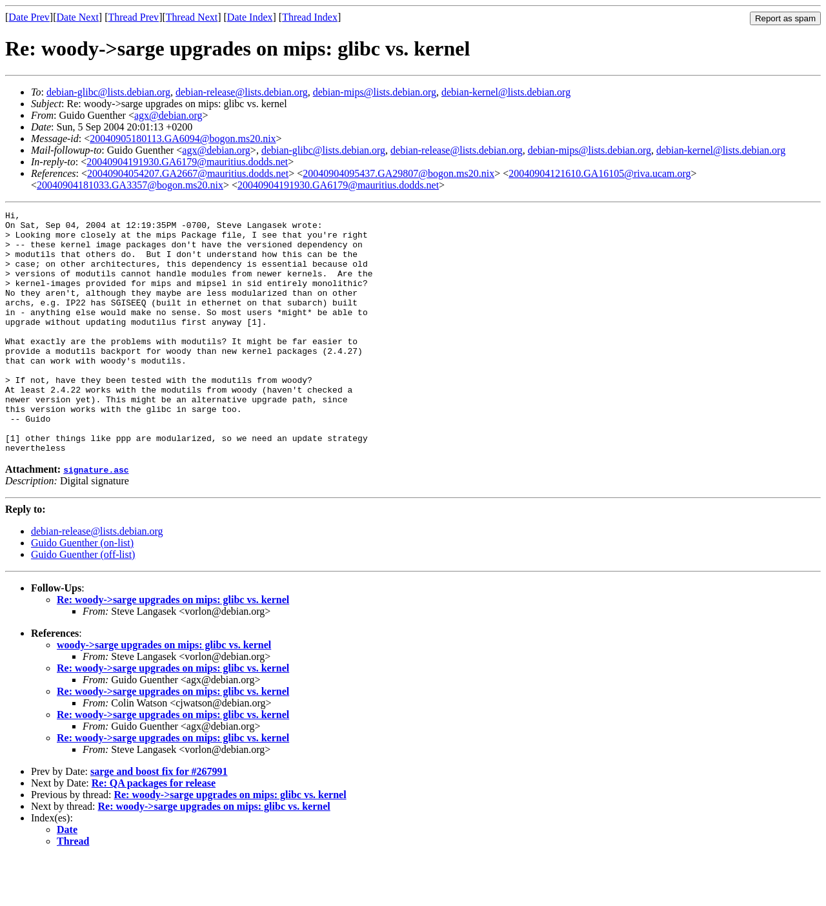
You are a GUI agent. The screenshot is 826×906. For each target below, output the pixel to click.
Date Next (78, 17)
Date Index (250, 17)
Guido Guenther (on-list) (82, 591)
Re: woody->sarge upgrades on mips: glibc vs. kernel (173, 648)
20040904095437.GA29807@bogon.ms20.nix (398, 173)
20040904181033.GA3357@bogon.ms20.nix (130, 185)
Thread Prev (133, 17)
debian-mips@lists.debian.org (374, 92)
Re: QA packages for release (154, 831)
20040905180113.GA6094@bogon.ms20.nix (183, 138)
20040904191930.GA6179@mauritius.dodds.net (187, 161)
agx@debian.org (168, 115)
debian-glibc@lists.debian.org (108, 92)
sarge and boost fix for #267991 (159, 819)
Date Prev (29, 17)
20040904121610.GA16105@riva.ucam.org (599, 173)
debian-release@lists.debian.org (242, 92)
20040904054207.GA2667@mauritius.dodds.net (187, 173)
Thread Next (191, 17)
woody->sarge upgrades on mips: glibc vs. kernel (164, 693)
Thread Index (309, 17)
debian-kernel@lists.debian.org (505, 92)
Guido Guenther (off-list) (83, 602)
